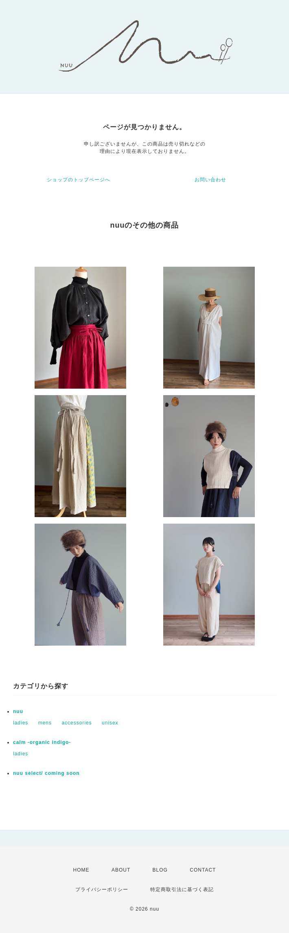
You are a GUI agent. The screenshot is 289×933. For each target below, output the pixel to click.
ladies (20, 723)
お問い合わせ (210, 180)
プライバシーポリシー (101, 889)
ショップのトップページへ (78, 180)
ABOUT (121, 870)
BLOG (160, 870)
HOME (81, 870)
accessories (76, 723)
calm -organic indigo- (42, 742)
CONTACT (203, 870)
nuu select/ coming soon (46, 773)
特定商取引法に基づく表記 (182, 889)
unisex (110, 723)
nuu (18, 711)
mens (45, 723)
